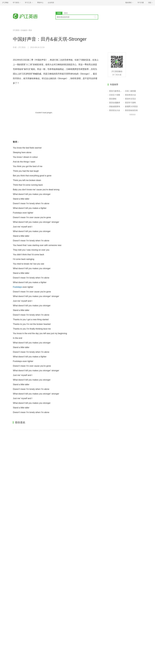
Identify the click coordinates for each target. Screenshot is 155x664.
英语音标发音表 (131, 110)
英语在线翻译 (114, 103)
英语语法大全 (114, 110)
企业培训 (51, 2)
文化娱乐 (24, 30)
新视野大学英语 (131, 106)
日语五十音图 (114, 95)
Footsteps (17, 287)
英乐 (30, 30)
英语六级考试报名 (116, 91)
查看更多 (132, 115)
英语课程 (112, 99)
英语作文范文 (130, 99)
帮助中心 (40, 2)
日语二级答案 (130, 91)
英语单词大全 (130, 95)
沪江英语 (16, 30)
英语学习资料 (130, 103)
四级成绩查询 (114, 106)
